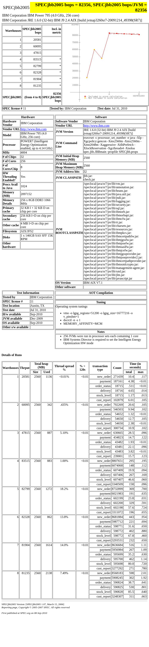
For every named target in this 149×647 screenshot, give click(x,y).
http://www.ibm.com (33, 129)
